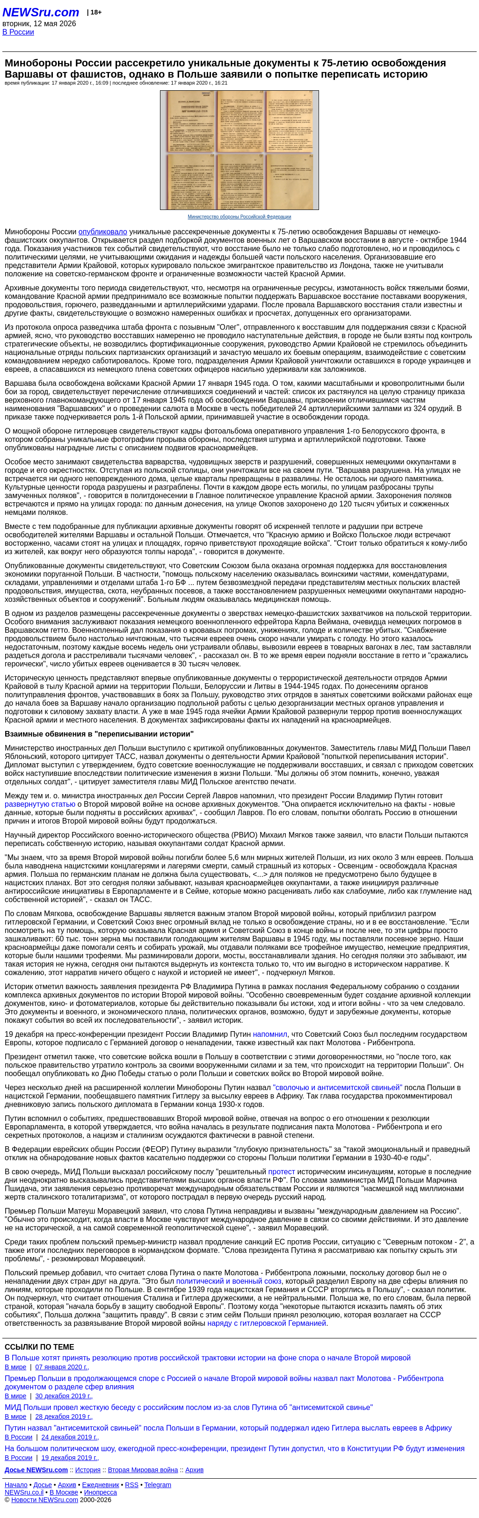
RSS (131, 1485)
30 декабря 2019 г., (64, 1396)
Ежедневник (100, 1485)
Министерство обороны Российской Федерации (239, 216)
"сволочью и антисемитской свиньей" (337, 1088)
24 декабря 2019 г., (70, 1437)
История (88, 1470)
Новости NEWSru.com (44, 1500)
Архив (194, 1470)
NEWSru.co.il (24, 1492)
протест (282, 1172)
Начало (16, 1485)
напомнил (270, 1034)
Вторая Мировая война (143, 1470)
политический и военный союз (229, 1281)
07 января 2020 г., (62, 1367)
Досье (42, 1485)
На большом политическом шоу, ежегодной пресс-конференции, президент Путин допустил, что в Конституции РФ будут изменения (234, 1449)
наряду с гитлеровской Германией (266, 1323)
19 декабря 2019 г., (70, 1457)
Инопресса (100, 1492)
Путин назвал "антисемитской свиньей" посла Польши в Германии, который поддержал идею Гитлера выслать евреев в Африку (228, 1428)
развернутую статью (40, 804)
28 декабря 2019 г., (64, 1416)
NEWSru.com (41, 12)
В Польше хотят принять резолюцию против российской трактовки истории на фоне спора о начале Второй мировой (208, 1358)
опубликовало (103, 232)
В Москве (64, 1492)
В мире (15, 1367)
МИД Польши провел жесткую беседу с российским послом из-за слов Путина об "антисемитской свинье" (189, 1407)
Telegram (158, 1485)
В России (18, 32)
